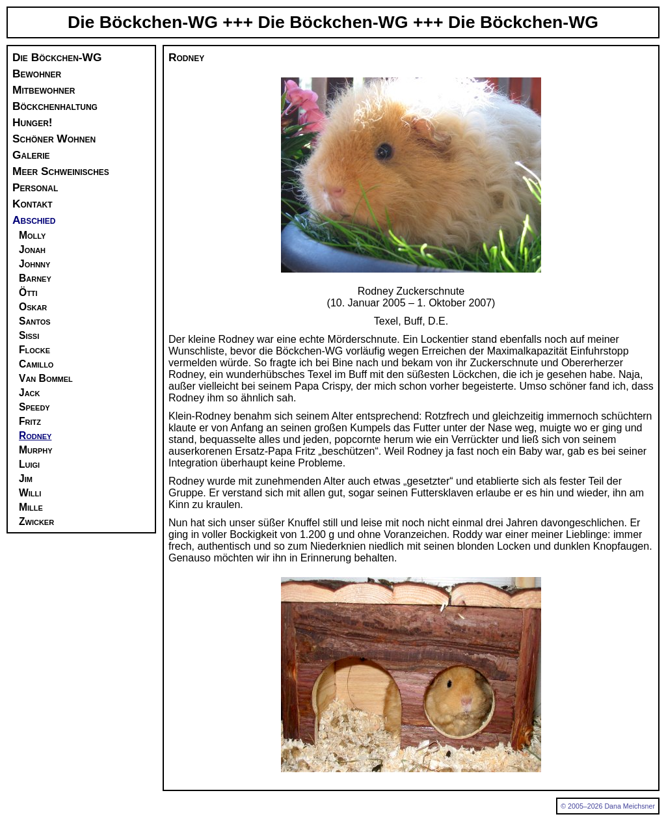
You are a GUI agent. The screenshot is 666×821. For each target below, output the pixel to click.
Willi (30, 492)
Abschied (34, 219)
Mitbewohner (43, 89)
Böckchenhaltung (55, 106)
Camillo (36, 364)
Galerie (30, 154)
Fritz (30, 421)
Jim (26, 478)
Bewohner (36, 73)
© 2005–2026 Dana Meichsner (608, 806)
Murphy (36, 449)
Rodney (35, 435)
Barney (35, 278)
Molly (32, 235)
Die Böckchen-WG (56, 57)
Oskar (33, 306)
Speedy (34, 406)
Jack (29, 392)
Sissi (29, 335)
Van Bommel (46, 378)
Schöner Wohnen (54, 138)
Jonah (32, 249)
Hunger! (32, 122)
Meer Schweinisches (60, 171)
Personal (35, 187)
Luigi (29, 464)
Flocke (34, 349)
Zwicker (36, 521)
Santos (35, 321)
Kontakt (32, 203)
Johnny (34, 263)
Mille (31, 507)
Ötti (28, 292)
